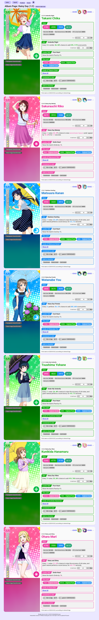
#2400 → (88, 12)
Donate (28, 3)
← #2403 (76, 445)
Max (91, 48)
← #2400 (76, 186)
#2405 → (88, 445)
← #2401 (76, 273)
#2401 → (88, 100)
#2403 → (88, 273)
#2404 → (88, 358)
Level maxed (63, 88)
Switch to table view (40, 6)
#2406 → (88, 530)
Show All (45, 73)
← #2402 (76, 358)
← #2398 (76, 12)
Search (15, 2)
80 (91, 37)
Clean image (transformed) (13, 64)
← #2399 (76, 100)
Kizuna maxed (54, 88)
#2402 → (88, 186)
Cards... (8, 2)
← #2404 (76, 530)
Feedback (22, 3)
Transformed (46, 88)
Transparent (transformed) (13, 61)
